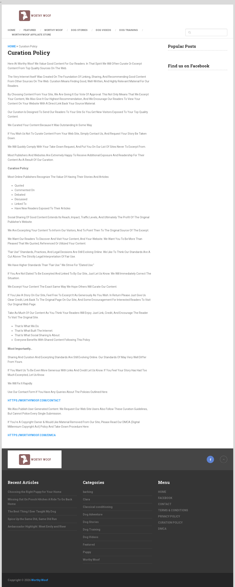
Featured (30, 30)
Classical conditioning (98, 506)
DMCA (162, 528)
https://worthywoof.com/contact (34, 400)
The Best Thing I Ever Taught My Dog (32, 511)
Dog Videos (103, 30)
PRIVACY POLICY (169, 516)
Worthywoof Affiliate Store (31, 34)
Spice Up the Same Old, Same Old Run (32, 519)
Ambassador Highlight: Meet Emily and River (37, 526)
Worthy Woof (53, 30)
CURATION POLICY (170, 522)
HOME (11, 30)
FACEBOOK (165, 498)
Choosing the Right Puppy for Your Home (34, 491)
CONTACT (165, 504)
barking (88, 491)
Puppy (87, 552)
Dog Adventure (92, 514)
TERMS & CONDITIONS (173, 510)
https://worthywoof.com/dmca (32, 435)
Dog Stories (79, 30)
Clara (86, 499)
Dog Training (128, 30)
